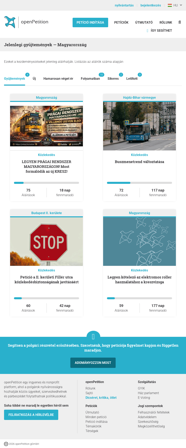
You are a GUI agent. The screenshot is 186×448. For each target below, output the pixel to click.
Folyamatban (90, 77)
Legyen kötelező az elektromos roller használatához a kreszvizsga (140, 279)
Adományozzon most (93, 363)
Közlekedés (46, 155)
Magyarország (46, 97)
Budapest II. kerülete (46, 213)
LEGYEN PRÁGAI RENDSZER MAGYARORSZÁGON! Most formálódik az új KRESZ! (46, 166)
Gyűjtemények (14, 77)
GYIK (141, 388)
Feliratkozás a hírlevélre (31, 415)
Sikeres (113, 77)
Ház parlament (148, 393)
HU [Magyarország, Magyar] (173, 5)
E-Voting (144, 398)
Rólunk (166, 22)
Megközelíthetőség (151, 426)
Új (34, 79)
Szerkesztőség (148, 422)
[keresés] (179, 22)
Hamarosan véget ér (58, 79)
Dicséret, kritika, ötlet (101, 398)
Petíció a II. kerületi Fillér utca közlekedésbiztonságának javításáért (47, 279)
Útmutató (144, 22)
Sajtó (89, 393)
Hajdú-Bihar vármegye (139, 97)
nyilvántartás (124, 5)
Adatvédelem (147, 417)
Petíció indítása (90, 22)
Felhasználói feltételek (154, 412)
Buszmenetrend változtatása (139, 161)
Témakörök (93, 426)
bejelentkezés (151, 5)
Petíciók (121, 22)
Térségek (92, 431)
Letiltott (131, 77)
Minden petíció (96, 417)
